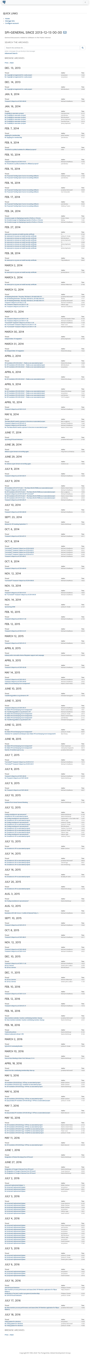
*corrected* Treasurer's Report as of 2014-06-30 (19, 552)
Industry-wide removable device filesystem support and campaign (24, 655)
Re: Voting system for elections (14, 1323)
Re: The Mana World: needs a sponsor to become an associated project (26, 427)
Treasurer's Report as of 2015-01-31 (15, 643)
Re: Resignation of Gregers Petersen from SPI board (20, 1171)
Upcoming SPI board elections (14, 439)
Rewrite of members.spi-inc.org (14, 750)
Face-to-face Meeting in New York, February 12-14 (19, 1058)
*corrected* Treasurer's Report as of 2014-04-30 (19, 548)
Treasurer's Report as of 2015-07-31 (15, 925)
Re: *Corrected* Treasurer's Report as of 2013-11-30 (20, 324)
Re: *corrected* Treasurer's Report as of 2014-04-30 (20, 595)
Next (12, 63)
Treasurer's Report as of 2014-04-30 (15, 490)
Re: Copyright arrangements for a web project (18, 75)
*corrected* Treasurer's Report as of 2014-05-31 (19, 550)
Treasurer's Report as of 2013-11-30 (15, 302)
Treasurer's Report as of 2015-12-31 (15, 994)
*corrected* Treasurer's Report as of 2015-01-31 (19, 762)
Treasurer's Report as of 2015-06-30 (15, 776)
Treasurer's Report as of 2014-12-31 (15, 631)
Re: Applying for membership (13, 137)
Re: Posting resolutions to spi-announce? (17, 818)
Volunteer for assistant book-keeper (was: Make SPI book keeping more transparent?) (30, 734)
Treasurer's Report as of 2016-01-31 (15, 1006)
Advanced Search (11, 53)
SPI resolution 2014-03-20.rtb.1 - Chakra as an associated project (24, 363)
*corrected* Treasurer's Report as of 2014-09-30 (19, 580)
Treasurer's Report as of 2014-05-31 (15, 500)
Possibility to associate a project (14, 113)
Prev (6, 63)
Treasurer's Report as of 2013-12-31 (15, 409)
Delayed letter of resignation (13, 339)
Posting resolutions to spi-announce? (15, 814)
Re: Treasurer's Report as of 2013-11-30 (16, 304)
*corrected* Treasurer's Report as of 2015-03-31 (19, 764)
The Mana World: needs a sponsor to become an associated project (25, 421)
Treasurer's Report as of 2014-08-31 (15, 556)
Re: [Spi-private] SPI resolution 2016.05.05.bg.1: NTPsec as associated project (27, 1100)
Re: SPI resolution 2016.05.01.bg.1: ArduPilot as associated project (24, 1129)
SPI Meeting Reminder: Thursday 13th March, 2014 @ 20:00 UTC (23, 297)
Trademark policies (10, 1032)
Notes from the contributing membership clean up (19, 1070)
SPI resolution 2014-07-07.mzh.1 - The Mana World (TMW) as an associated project (29, 488)
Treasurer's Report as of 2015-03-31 (15, 679)
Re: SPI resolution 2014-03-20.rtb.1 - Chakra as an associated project (25, 365)
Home (7, 19)
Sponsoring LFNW (10, 607)
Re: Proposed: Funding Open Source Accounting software (22, 176)
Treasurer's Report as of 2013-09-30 (15, 101)
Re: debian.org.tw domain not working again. (18, 464)
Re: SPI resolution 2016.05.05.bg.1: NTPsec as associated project (23, 1086)
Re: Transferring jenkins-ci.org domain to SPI (18, 712)
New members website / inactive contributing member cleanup (23, 1018)
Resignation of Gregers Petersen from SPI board (19, 1169)
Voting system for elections (13, 1321)
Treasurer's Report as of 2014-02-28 (15, 425)
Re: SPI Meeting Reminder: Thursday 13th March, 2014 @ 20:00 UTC (24, 298)
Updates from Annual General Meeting (16, 802)
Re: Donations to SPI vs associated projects (17, 820)
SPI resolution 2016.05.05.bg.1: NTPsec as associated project (22, 1082)
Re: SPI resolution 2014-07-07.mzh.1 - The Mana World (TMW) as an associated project (30, 492)
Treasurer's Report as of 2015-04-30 (15, 681)
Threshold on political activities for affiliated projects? (20, 149)
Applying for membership (12, 135)
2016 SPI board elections (12, 1288)
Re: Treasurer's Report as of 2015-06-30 (16, 778)
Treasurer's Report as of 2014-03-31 (15, 476)
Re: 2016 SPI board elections (13, 1295)
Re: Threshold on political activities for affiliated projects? (21, 164)
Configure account (12, 23)
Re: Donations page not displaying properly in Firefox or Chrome (24, 220)
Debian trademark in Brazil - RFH (14, 1034)
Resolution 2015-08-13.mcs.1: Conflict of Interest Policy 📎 (21, 913)
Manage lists (10, 21)
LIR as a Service (9, 965)
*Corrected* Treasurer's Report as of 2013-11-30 (19, 323)
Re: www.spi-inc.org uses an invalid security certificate (20, 236)
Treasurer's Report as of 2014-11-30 (15, 619)
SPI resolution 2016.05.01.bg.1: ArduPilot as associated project (23, 1084)
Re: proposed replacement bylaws (15, 1187)
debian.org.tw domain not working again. (17, 451)
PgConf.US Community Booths (13, 1046)
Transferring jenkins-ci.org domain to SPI (16, 695)
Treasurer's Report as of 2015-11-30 (15, 963)
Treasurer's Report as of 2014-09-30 (15, 568)
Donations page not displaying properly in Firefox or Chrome (23, 218)
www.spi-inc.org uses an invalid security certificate (19, 234)
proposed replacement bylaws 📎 (15, 1185)
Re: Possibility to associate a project (15, 115)
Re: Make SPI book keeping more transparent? (18, 710)
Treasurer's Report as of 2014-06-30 (15, 512)
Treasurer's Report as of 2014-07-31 (15, 536)
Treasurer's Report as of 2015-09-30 (15, 949)
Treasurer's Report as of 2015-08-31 (15, 937)
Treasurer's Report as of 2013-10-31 (15, 162)
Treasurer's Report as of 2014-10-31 (15, 593)
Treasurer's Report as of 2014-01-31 (15, 423)
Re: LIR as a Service (10, 967)
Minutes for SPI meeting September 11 (16, 524)
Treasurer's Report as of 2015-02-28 (15, 667)
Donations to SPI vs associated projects (16, 816)
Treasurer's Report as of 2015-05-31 (15, 708)
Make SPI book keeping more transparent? (17, 683)
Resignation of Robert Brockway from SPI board (19, 1157)
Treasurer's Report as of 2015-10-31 (15, 951)
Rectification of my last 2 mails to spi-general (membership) (22, 1293)
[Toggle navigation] (85, 2)
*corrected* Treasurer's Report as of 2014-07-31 (19, 554)
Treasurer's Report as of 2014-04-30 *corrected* (19, 494)
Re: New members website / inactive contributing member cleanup (24, 1020)
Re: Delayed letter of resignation (14, 351)
